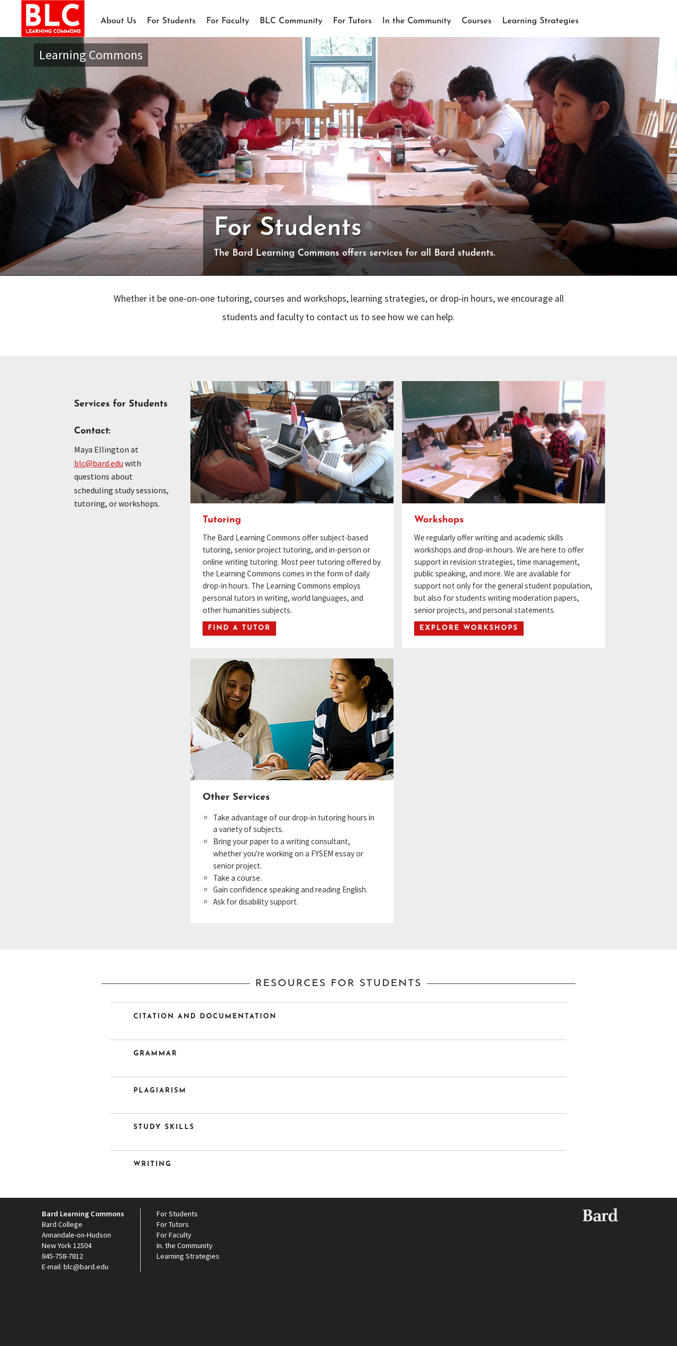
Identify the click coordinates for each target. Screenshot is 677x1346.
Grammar (154, 1054)
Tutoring (222, 520)
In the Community (416, 21)
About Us (118, 21)
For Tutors (352, 21)
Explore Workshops (468, 628)
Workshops (439, 520)
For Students (177, 1213)
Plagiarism (158, 1091)
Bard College (62, 1224)
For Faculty (227, 21)
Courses (477, 21)
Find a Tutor (239, 628)
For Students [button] (171, 21)
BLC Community (291, 21)
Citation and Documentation (203, 1017)
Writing (151, 1164)
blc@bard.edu (98, 463)
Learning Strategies (540, 21)
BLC (53, 35)
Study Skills (162, 1127)
